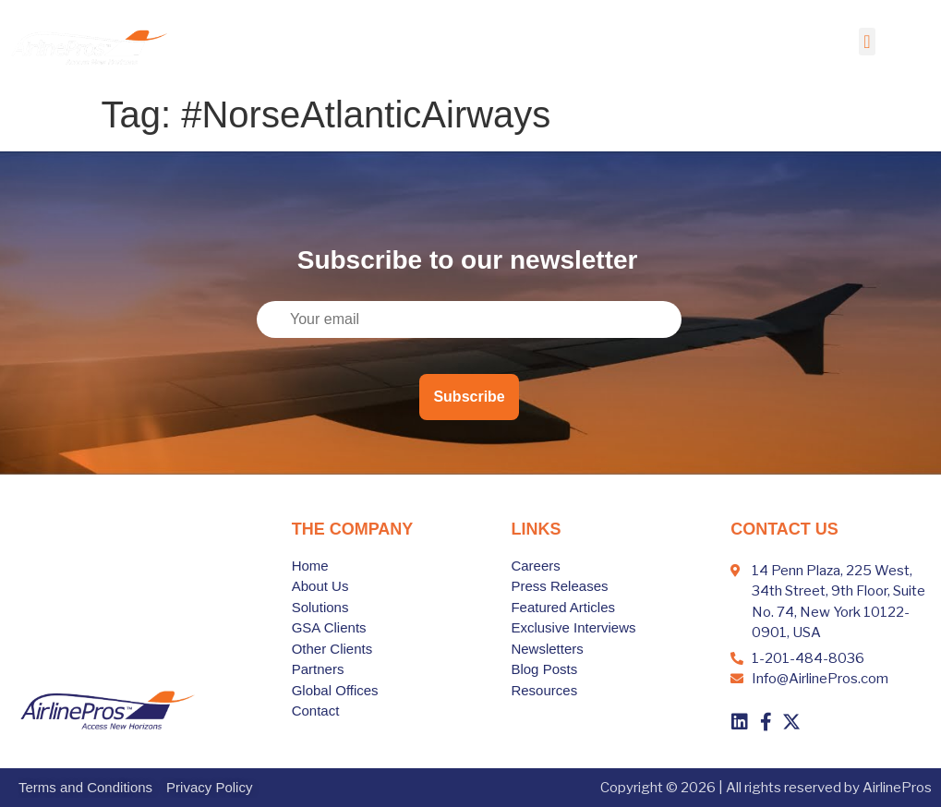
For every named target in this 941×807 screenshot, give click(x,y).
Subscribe (468, 396)
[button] (867, 41)
